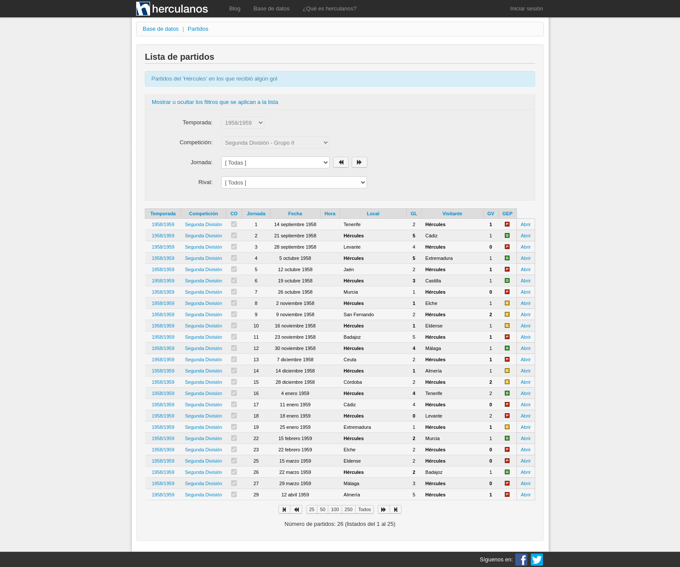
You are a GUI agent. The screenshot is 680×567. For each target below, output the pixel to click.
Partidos (198, 29)
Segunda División (203, 224)
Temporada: (197, 122)
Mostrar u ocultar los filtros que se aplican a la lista (215, 102)
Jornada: (201, 162)
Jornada (256, 213)
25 (311, 509)
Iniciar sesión (526, 8)
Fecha (295, 213)
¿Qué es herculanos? (329, 8)
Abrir (526, 224)
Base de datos (272, 8)
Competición (203, 213)
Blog (235, 8)
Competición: (196, 142)
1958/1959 (163, 224)
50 (322, 509)
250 (349, 509)
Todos (364, 509)
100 (335, 509)
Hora (329, 213)
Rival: (205, 182)
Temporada (163, 213)
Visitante (452, 213)
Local (373, 213)
